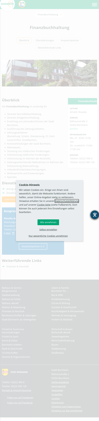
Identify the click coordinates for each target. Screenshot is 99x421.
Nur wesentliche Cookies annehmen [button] (48, 235)
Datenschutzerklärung (67, 201)
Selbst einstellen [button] (48, 229)
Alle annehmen (48, 222)
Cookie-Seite (44, 204)
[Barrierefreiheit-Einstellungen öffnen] (94, 214)
